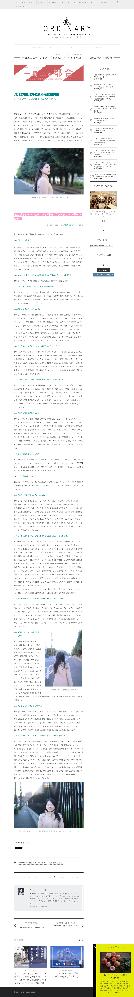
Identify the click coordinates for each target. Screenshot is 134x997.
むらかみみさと (55, 862)
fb (62, 2)
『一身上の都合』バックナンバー (32, 862)
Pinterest (61, 877)
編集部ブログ (37, 48)
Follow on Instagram (104, 275)
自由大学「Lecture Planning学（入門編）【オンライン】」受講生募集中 (105, 109)
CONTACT (53, 2)
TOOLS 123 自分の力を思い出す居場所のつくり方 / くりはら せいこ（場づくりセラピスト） (105, 164)
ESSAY (61, 48)
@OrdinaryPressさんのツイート (101, 246)
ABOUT (32, 2)
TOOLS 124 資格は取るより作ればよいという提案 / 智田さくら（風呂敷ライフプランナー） (105, 152)
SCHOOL (42, 2)
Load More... (103, 270)
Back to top (110, 992)
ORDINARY (20, 2)
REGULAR (71, 48)
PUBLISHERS (86, 48)
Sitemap (20, 7)
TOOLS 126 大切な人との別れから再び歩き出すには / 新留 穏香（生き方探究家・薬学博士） (105, 96)
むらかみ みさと (57, 54)
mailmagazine (86, 2)
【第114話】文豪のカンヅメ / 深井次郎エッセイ (31, 925)
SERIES (68, 54)
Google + (76, 877)
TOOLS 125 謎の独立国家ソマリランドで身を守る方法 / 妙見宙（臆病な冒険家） (105, 140)
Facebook (32, 877)
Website (33, 906)
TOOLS (99, 48)
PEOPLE (50, 48)
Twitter (71, 2)
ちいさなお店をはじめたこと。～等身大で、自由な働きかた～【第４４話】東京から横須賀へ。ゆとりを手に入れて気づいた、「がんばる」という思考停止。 (30, 979)
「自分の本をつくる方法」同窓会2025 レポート (103, 214)
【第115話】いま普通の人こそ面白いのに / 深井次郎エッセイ (66, 925)
